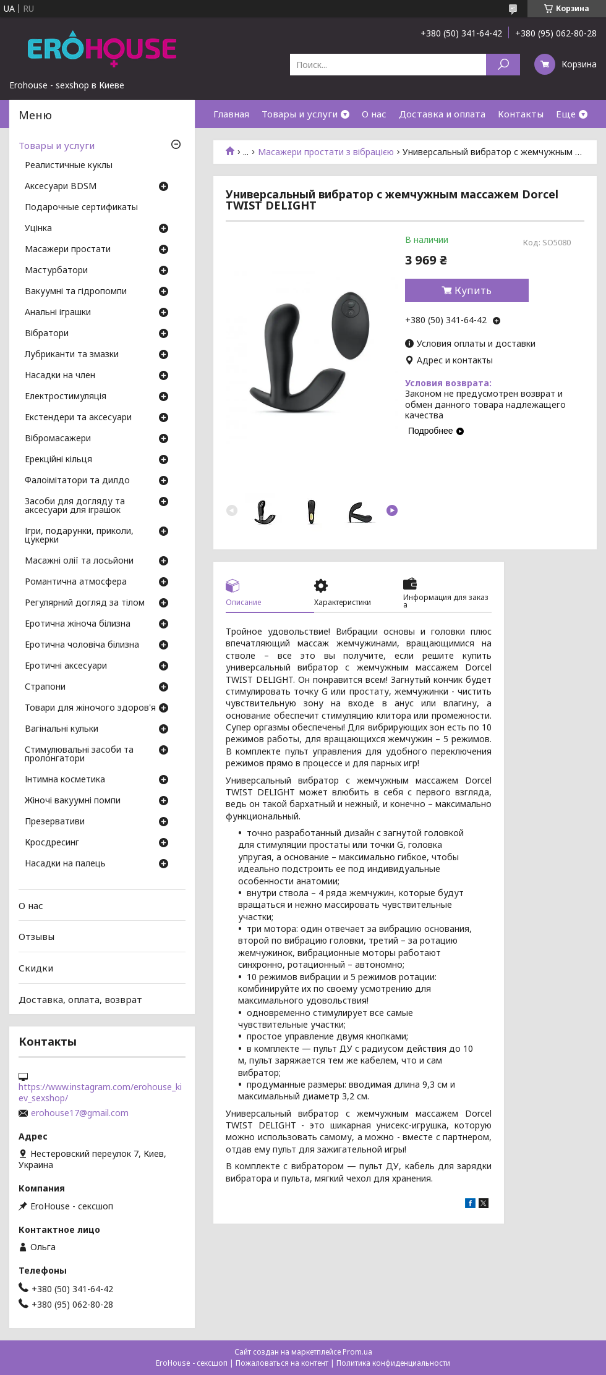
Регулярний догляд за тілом (85, 603)
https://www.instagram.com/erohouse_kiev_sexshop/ (100, 1092)
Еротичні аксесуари (66, 666)
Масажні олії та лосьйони (79, 561)
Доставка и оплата (442, 114)
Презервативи (55, 822)
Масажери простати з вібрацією (326, 152)
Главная (231, 114)
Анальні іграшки (58, 313)
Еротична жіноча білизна (77, 624)
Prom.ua (357, 1352)
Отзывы (36, 936)
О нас (374, 114)
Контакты (521, 114)
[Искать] (503, 64)
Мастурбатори (56, 271)
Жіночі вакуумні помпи (73, 801)
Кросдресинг (52, 843)
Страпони (45, 687)
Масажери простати (68, 250)
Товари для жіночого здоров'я (90, 708)
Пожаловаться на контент (282, 1363)
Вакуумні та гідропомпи (76, 292)
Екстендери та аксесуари (78, 418)
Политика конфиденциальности (393, 1363)
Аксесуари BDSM (60, 187)
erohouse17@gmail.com (80, 1113)
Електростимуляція (65, 397)
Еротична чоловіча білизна (82, 645)
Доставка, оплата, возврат (80, 998)
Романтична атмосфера (76, 582)
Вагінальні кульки (61, 729)
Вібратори (47, 334)
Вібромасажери (58, 439)
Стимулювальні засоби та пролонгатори (79, 754)
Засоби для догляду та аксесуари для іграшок (75, 506)
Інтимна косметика (65, 780)
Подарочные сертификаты (81, 208)
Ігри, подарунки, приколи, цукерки (79, 536)
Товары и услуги (300, 114)
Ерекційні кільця (58, 460)
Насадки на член (60, 376)
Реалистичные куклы (69, 166)
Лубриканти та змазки (72, 355)
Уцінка (38, 229)
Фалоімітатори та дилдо (77, 481)
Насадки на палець (65, 864)
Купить (473, 290)
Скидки (36, 968)
